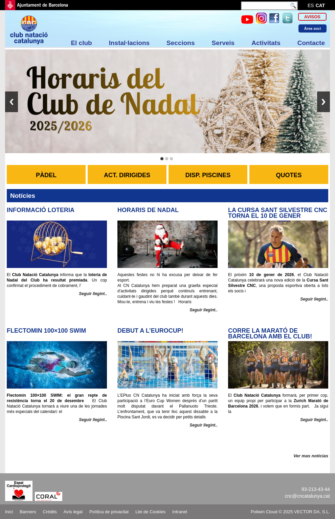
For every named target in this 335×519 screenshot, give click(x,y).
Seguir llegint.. (93, 294)
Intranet (179, 511)
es (311, 5)
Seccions (180, 42)
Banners (28, 511)
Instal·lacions (129, 42)
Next (323, 101)
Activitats (266, 42)
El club (81, 42)
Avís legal (73, 511)
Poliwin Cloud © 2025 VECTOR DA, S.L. (290, 511)
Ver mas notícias (310, 456)
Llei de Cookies (150, 511)
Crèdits (50, 511)
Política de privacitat (109, 511)
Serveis (223, 42)
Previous (11, 101)
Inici (9, 511)
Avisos (312, 16)
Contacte (311, 42)
